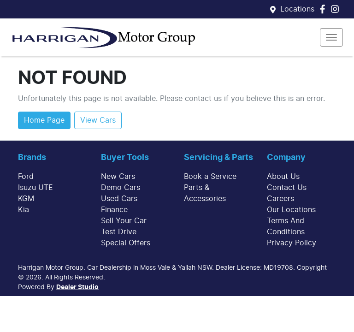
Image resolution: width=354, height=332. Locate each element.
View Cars (98, 120)
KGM (26, 198)
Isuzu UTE (35, 187)
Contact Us (287, 187)
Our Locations (291, 209)
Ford (26, 176)
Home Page (44, 120)
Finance (114, 209)
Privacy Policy (291, 243)
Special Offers (125, 243)
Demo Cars (120, 187)
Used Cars (119, 198)
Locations (297, 9)
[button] (331, 37)
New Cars (118, 176)
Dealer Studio (77, 287)
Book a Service (210, 176)
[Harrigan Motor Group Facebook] (324, 9)
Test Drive (118, 232)
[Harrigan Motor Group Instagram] (336, 9)
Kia (23, 209)
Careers (280, 198)
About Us (283, 176)
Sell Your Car (124, 221)
